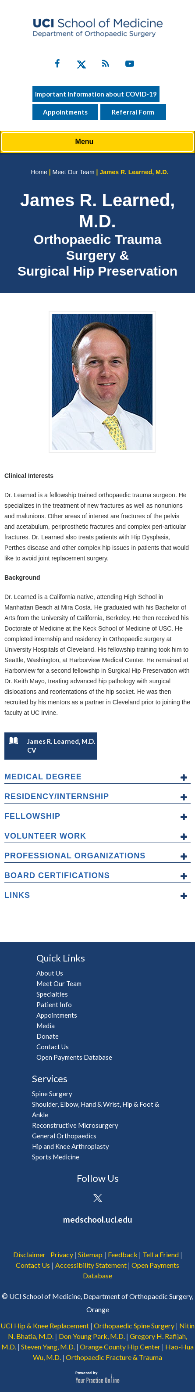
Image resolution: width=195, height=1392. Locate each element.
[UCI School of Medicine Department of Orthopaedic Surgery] (97, 28)
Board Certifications (57, 875)
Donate (47, 1036)
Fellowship (32, 816)
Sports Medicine (55, 1157)
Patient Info (54, 1004)
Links (17, 895)
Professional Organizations (74, 855)
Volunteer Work (45, 836)
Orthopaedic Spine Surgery (134, 1325)
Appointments (65, 112)
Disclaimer (29, 1254)
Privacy (61, 1254)
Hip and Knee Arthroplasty (70, 1146)
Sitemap (90, 1254)
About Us (49, 973)
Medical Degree (43, 776)
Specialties (52, 994)
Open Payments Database (74, 1057)
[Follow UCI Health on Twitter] (97, 1198)
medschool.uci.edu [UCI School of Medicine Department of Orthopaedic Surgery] (97, 1219)
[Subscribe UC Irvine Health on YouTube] (129, 65)
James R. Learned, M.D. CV (52, 745)
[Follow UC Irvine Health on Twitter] (81, 65)
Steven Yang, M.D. (48, 1346)
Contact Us (52, 1047)
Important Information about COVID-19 (96, 94)
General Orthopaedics (64, 1136)
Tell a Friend (160, 1254)
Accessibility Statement (91, 1265)
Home (39, 172)
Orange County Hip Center (120, 1346)
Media (45, 1026)
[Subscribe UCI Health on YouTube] (121, 1198)
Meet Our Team (73, 172)
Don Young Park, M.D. (92, 1336)
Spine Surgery (52, 1094)
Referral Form (133, 112)
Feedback (123, 1254)
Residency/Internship (56, 796)
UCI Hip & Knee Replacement (44, 1325)
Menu (95, 142)
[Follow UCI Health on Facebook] (73, 1198)
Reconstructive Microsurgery (75, 1125)
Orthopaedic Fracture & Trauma (114, 1357)
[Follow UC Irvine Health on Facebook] (57, 65)
